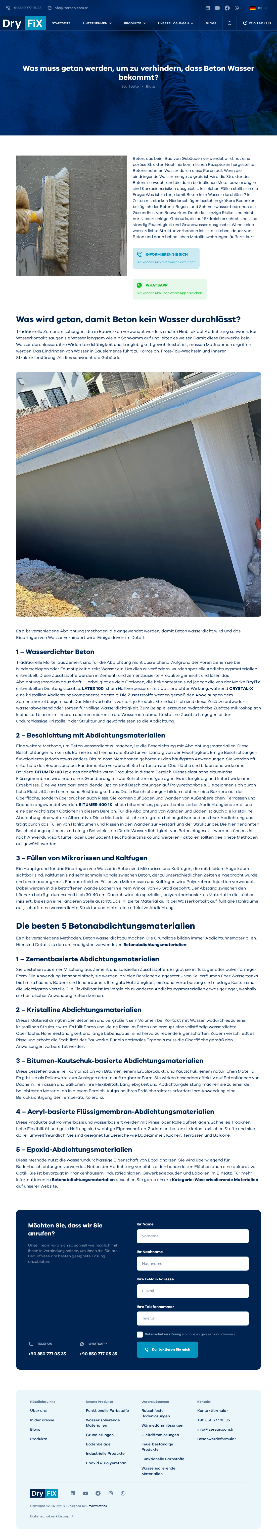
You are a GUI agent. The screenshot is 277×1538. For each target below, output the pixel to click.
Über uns (38, 1411)
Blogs (211, 23)
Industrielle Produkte (105, 1453)
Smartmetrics (96, 1505)
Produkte (38, 1439)
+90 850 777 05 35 (47, 1354)
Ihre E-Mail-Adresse (155, 1279)
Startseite (61, 23)
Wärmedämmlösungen (162, 1425)
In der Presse (42, 1420)
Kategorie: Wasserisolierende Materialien (215, 1180)
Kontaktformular (212, 1411)
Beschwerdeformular (216, 1439)
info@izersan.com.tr (215, 1429)
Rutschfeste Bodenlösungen (156, 1413)
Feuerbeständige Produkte (157, 1446)
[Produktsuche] (230, 23)
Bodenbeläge (98, 1444)
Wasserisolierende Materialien (103, 1422)
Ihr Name (145, 1224)
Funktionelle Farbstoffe (107, 1411)
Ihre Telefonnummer (155, 1307)
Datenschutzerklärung (163, 1334)
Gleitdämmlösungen (160, 1435)
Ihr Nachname (150, 1252)
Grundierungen (100, 1435)
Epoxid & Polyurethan (106, 1463)
